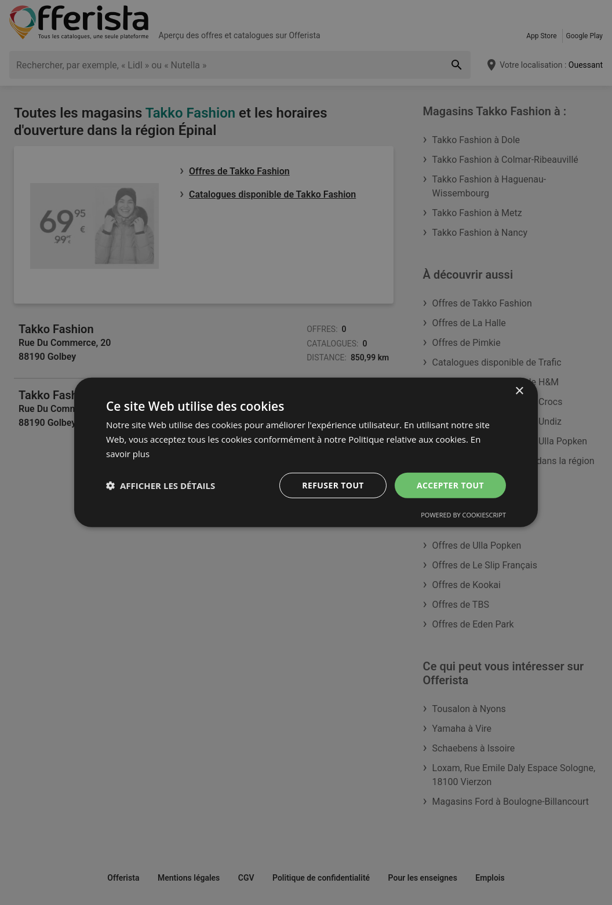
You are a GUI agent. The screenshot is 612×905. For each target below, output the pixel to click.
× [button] (519, 391)
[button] (160, 485)
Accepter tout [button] (450, 484)
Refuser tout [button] (333, 484)
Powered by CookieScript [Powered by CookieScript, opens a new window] (463, 514)
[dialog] (306, 452)
